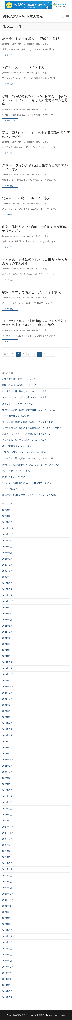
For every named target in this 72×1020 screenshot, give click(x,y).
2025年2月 (7, 589)
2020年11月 (8, 900)
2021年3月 (7, 875)
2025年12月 (8, 528)
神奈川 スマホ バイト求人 (23, 67)
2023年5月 (7, 717)
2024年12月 (8, 601)
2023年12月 (8, 674)
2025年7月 (7, 559)
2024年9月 (7, 619)
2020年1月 (7, 960)
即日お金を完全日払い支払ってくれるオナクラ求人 (26, 483)
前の (6, 354)
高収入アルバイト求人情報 (23, 16)
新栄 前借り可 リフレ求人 (16, 470)
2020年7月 (7, 924)
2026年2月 (7, 516)
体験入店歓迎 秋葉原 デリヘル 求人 (19, 379)
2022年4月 (7, 796)
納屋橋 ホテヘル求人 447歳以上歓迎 (30, 38)
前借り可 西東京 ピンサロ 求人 (16, 446)
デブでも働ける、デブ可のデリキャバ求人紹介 (24, 440)
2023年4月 (7, 723)
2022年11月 (8, 753)
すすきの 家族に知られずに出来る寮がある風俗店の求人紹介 (34, 261)
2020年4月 (7, 942)
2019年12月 (8, 967)
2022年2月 (7, 808)
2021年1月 (7, 887)
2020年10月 (8, 906)
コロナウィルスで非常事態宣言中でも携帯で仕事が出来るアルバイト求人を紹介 (34, 323)
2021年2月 (7, 881)
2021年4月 (7, 869)
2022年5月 (7, 790)
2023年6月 (7, 711)
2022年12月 (8, 747)
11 (45, 354)
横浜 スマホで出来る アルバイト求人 (31, 292)
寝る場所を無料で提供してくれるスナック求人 (24, 391)
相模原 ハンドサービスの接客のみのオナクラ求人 (26, 434)
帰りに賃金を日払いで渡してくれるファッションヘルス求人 (30, 495)
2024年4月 (7, 650)
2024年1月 (7, 668)
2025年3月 (7, 583)
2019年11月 (8, 973)
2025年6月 (7, 565)
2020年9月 (7, 912)
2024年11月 (8, 607)
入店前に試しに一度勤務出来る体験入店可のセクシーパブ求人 (32, 428)
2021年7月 (7, 851)
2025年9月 (7, 546)
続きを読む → (10, 55)
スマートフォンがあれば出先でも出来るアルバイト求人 (35, 167)
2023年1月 (7, 741)
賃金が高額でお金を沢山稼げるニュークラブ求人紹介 (27, 422)
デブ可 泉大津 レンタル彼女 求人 (17, 416)
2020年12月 (8, 894)
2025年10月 (8, 540)
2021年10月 (8, 833)
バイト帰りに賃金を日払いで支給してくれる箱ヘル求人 (28, 458)
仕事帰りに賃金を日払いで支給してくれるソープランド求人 (30, 464)
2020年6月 (7, 930)
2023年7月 (7, 705)
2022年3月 (7, 802)
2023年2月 (7, 735)
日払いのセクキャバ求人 (13, 476)
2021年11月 (8, 827)
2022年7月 (7, 778)
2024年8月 (7, 626)
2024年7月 (7, 632)
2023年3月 (7, 729)
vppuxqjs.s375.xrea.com (13, 44)
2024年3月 (7, 656)
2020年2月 (7, 954)
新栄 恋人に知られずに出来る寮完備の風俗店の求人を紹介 (36, 134)
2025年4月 (7, 577)
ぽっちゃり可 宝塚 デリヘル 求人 (17, 403)
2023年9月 (7, 693)
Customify (60, 1015)
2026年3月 (7, 510)
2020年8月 (7, 918)
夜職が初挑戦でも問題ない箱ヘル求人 (20, 385)
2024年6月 (7, 638)
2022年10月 (8, 759)
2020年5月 (7, 936)
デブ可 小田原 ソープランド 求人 (17, 489)
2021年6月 (7, 857)
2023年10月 (8, 687)
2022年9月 (7, 766)
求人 (45, 44)
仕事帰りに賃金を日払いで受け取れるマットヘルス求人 (28, 410)
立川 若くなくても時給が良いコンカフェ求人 (24, 397)
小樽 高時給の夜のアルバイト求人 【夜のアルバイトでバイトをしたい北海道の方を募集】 (35, 100)
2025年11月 (8, 534)
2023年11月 (8, 680)
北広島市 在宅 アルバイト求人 (26, 198)
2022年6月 (7, 784)
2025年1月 (7, 595)
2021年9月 (7, 839)
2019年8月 (7, 991)
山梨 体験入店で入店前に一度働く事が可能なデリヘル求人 (36, 229)
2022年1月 (7, 814)
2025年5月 (7, 571)
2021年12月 (8, 820)
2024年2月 (7, 662)
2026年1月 (7, 522)
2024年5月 (7, 644)
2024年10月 (8, 613)
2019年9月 (7, 985)
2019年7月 (7, 997)
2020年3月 (7, 948)
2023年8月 (7, 699)
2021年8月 (7, 845)
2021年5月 (7, 863)
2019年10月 (8, 979)
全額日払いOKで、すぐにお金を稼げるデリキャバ (25, 452)
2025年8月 (7, 552)
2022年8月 (7, 772)
